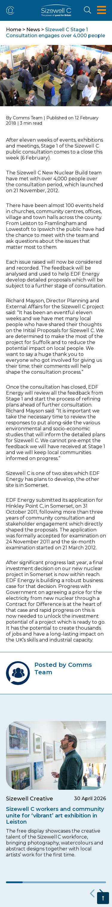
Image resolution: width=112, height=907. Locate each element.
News (33, 29)
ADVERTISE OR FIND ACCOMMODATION (11, 11)
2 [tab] (31, 882)
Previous (91, 893)
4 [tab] (64, 882)
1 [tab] (14, 882)
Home (13, 29)
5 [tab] (81, 882)
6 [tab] (97, 882)
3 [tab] (47, 882)
